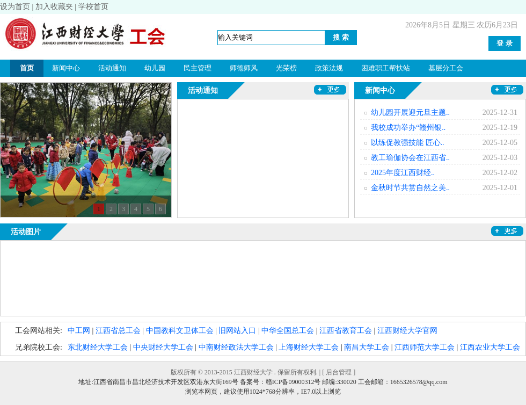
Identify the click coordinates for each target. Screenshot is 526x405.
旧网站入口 (237, 331)
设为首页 (15, 7)
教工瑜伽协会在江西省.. (410, 158)
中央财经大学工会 (163, 347)
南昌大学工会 (366, 347)
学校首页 (93, 7)
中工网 (79, 331)
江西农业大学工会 (490, 347)
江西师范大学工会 (424, 347)
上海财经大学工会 (309, 347)
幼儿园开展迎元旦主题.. (410, 113)
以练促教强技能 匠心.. (407, 143)
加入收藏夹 (54, 7)
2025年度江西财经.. (403, 173)
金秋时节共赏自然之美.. (410, 188)
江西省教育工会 (345, 331)
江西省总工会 (118, 331)
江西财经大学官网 (407, 331)
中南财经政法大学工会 (236, 347)
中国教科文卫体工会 (180, 331)
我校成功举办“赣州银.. (408, 128)
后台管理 (339, 372)
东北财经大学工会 (98, 347)
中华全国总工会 (287, 331)
